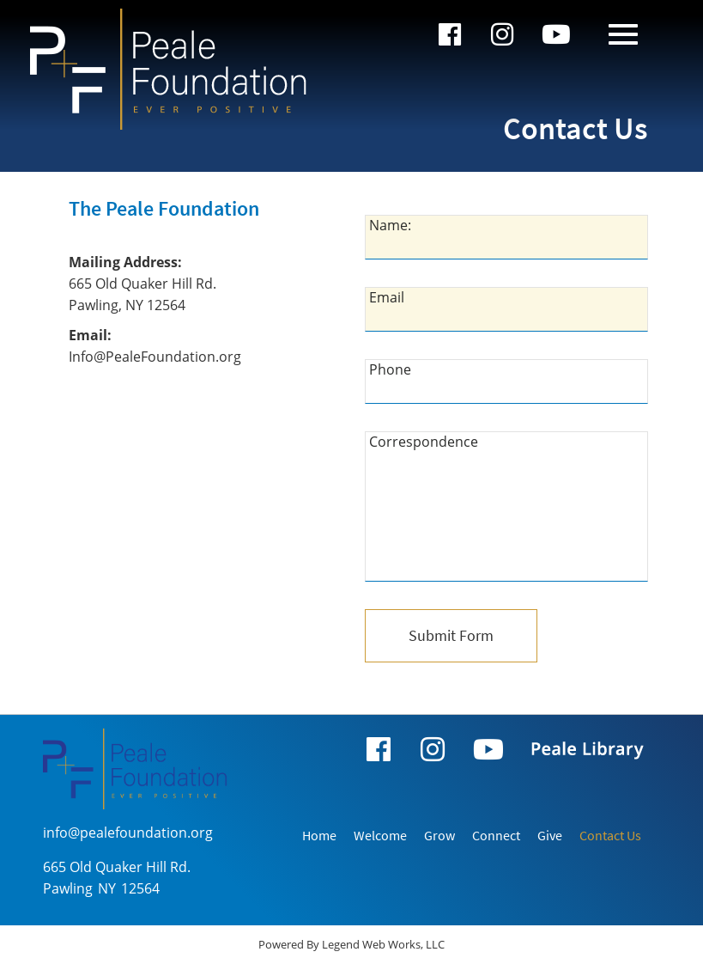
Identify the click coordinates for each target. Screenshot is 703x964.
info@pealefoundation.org (128, 832)
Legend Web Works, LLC (383, 944)
